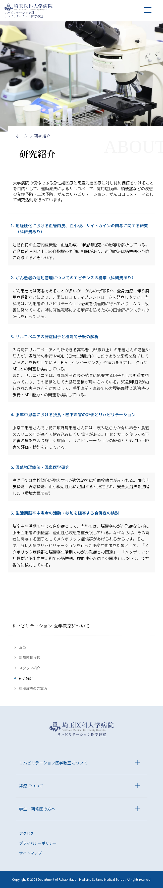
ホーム (22, 136)
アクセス (26, 833)
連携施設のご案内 (33, 688)
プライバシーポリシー (38, 843)
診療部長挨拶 (29, 657)
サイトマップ (30, 853)
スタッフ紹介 (29, 667)
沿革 (22, 647)
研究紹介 (26, 678)
